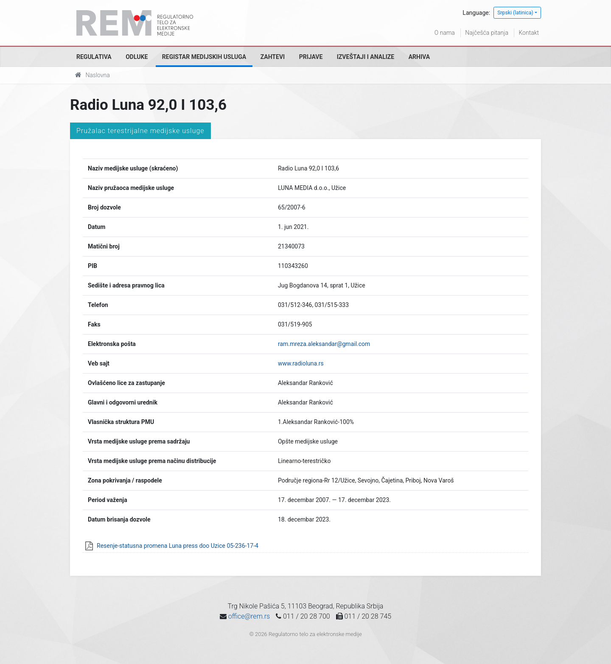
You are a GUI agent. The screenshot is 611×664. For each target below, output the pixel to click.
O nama (444, 32)
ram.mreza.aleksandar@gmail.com (324, 343)
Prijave (311, 56)
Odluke (137, 56)
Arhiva (419, 56)
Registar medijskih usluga (204, 56)
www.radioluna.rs (301, 363)
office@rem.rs (249, 616)
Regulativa (94, 56)
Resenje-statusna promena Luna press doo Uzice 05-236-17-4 (177, 545)
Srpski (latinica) (515, 13)
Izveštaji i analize (365, 56)
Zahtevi (273, 56)
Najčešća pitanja (486, 32)
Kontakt (529, 32)
